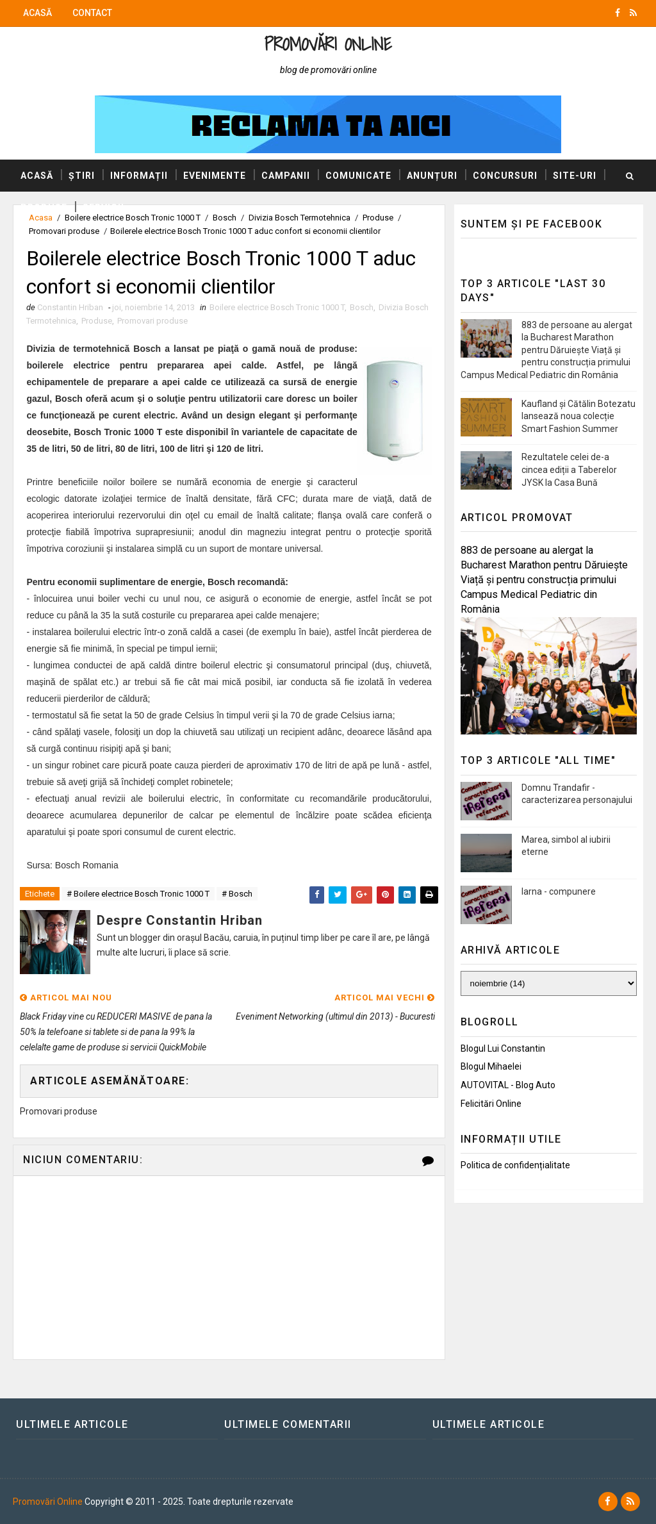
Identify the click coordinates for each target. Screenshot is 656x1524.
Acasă (37, 13)
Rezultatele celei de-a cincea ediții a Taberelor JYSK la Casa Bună (569, 469)
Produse (43, 208)
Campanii (285, 175)
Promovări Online (327, 43)
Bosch (361, 307)
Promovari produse (64, 231)
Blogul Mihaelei (491, 1066)
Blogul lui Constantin (503, 1048)
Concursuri (505, 175)
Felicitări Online (491, 1103)
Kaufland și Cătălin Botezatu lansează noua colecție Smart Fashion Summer (578, 416)
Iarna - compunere (558, 891)
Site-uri (574, 175)
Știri (82, 175)
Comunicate (358, 175)
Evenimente (214, 175)
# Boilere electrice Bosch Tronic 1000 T (138, 894)
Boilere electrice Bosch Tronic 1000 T (277, 307)
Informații (139, 175)
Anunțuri (432, 175)
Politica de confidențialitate (515, 1165)
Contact (92, 13)
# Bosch (237, 894)
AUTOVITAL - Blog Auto (508, 1085)
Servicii (103, 208)
